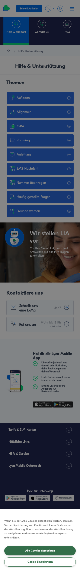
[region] (40, 539)
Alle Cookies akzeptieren (40, 550)
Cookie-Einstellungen (40, 561)
